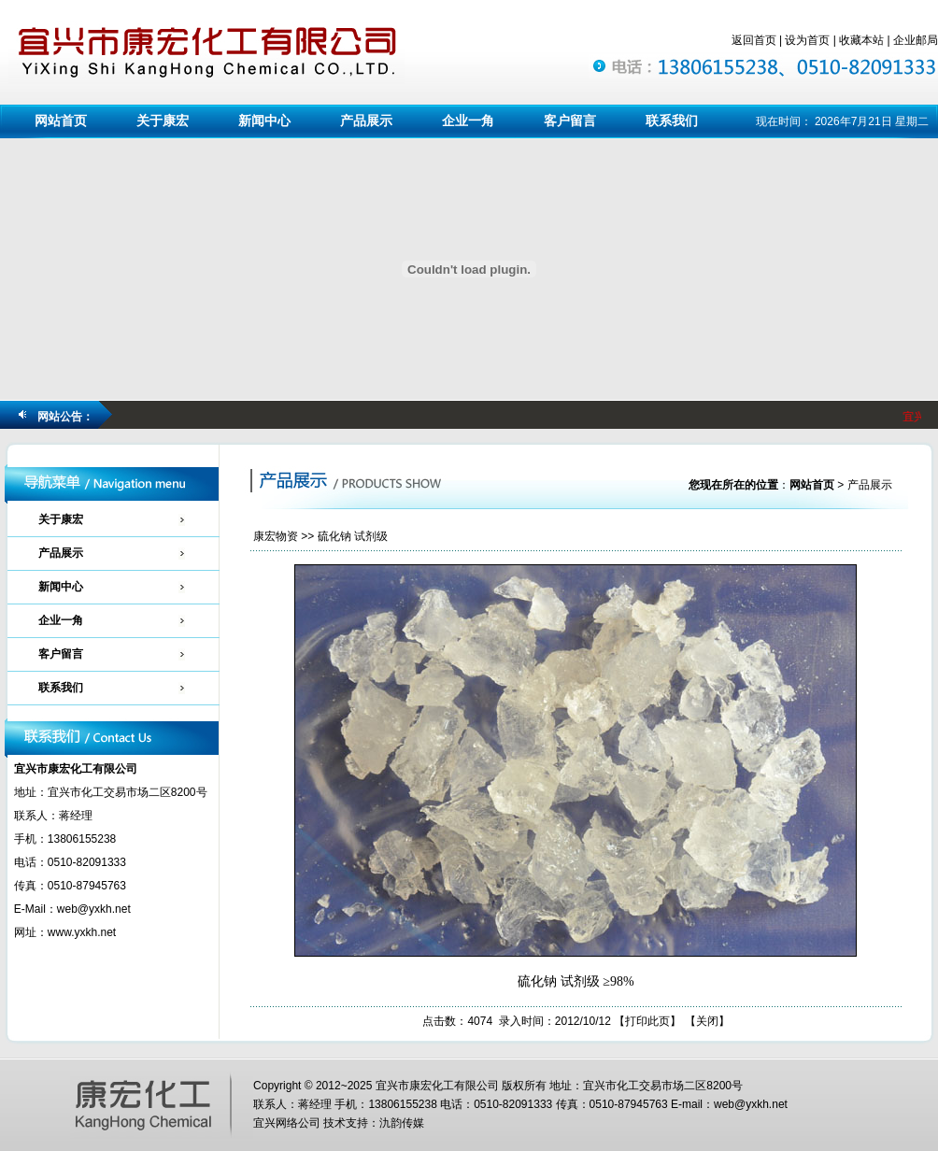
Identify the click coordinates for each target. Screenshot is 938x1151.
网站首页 (61, 120)
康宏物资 (275, 536)
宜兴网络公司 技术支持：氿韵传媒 (338, 1123)
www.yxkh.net (82, 932)
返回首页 (754, 40)
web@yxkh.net (94, 909)
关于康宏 (162, 120)
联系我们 (672, 120)
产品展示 (366, 120)
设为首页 (807, 40)
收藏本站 (861, 40)
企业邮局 (915, 40)
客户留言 (570, 120)
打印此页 (647, 1021)
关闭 (707, 1021)
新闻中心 (264, 120)
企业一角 (468, 120)
